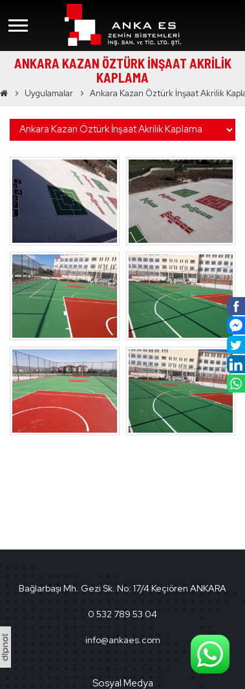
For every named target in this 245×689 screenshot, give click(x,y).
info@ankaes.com (122, 640)
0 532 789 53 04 (122, 614)
